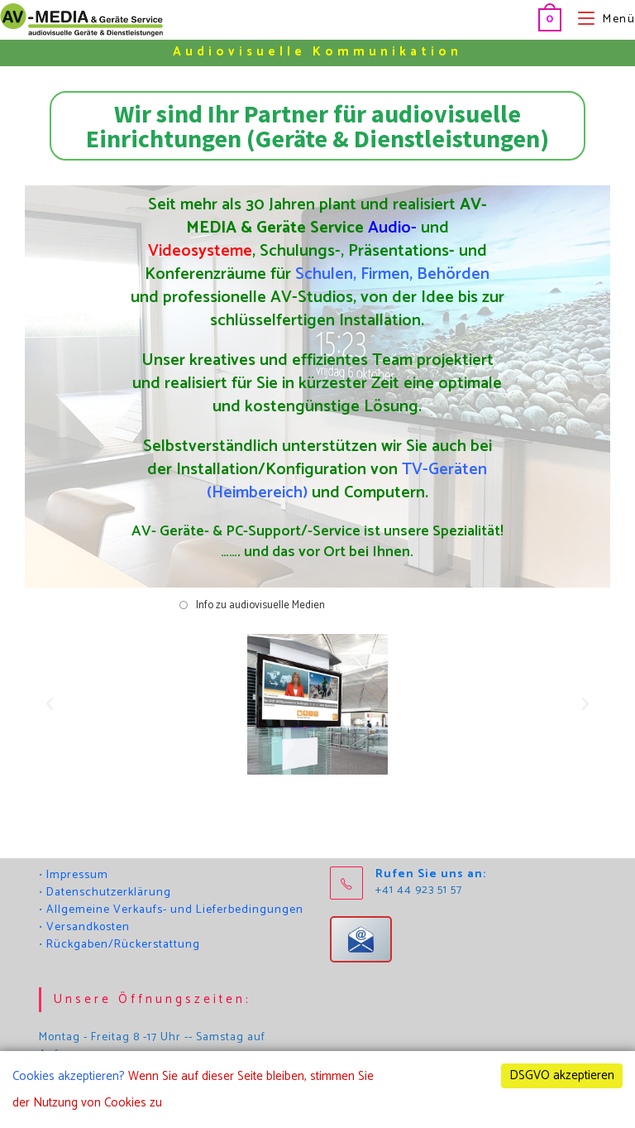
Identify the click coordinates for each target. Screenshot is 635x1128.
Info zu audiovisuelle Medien (260, 605)
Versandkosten (88, 927)
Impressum (77, 875)
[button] (49, 704)
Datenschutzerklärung (108, 892)
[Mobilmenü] (601, 19)
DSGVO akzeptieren (561, 1075)
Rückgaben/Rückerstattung (123, 944)
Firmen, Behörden (425, 274)
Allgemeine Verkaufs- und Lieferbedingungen (174, 909)
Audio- (392, 228)
